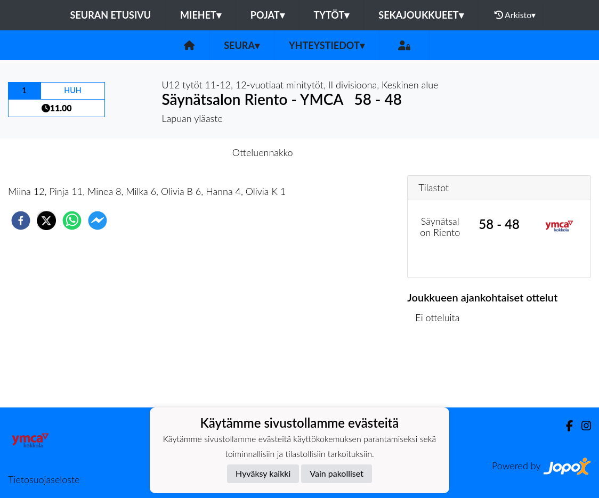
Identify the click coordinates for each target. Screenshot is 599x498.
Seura (242, 45)
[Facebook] (565, 425)
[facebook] (20, 220)
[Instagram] (582, 425)
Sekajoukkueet (420, 15)
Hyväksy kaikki (263, 473)
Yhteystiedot (327, 45)
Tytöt (332, 15)
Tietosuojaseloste (43, 479)
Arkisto (515, 15)
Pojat (267, 15)
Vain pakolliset (336, 473)
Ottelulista (441, 371)
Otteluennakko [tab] (262, 152)
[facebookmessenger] (97, 220)
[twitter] (46, 220)
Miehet (200, 15)
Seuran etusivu (110, 15)
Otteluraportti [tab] (338, 152)
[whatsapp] (72, 220)
